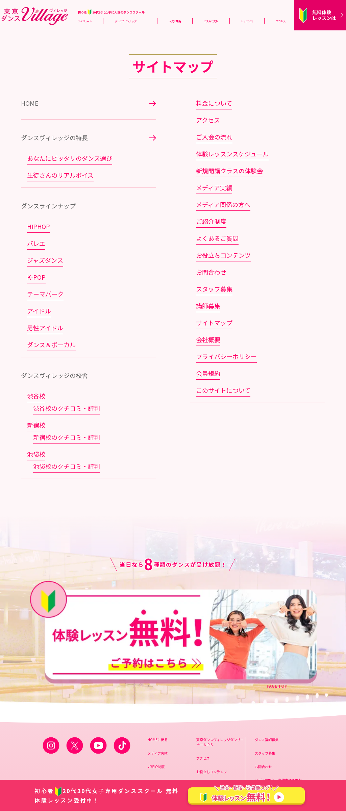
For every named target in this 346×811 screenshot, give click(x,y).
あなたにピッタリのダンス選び (69, 158)
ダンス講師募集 (266, 681)
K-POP (36, 277)
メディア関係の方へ (223, 204)
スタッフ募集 (214, 288)
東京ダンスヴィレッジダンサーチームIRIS (220, 684)
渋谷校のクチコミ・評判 (66, 408)
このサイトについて (223, 390)
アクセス (281, 21)
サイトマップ (214, 322)
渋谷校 (36, 395)
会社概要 (208, 339)
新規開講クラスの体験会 (229, 170)
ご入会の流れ (211, 21)
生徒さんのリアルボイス (60, 175)
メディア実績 (214, 187)
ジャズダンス (45, 260)
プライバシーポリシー (226, 356)
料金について (214, 103)
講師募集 (208, 305)
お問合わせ (211, 272)
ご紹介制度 (211, 221)
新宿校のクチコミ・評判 (66, 437)
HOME (30, 103)
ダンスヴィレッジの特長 (54, 137)
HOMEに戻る (158, 681)
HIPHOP (38, 226)
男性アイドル (45, 327)
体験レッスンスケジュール (232, 153)
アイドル (39, 310)
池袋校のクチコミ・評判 (66, 466)
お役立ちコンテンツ (223, 255)
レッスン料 (247, 21)
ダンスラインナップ (125, 21)
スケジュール (85, 21)
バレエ (36, 243)
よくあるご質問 (217, 238)
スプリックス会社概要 (272, 740)
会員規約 (208, 373)
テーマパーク (45, 293)
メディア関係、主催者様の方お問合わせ (278, 725)
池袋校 (36, 454)
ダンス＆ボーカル (51, 344)
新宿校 (36, 425)
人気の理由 (175, 21)
